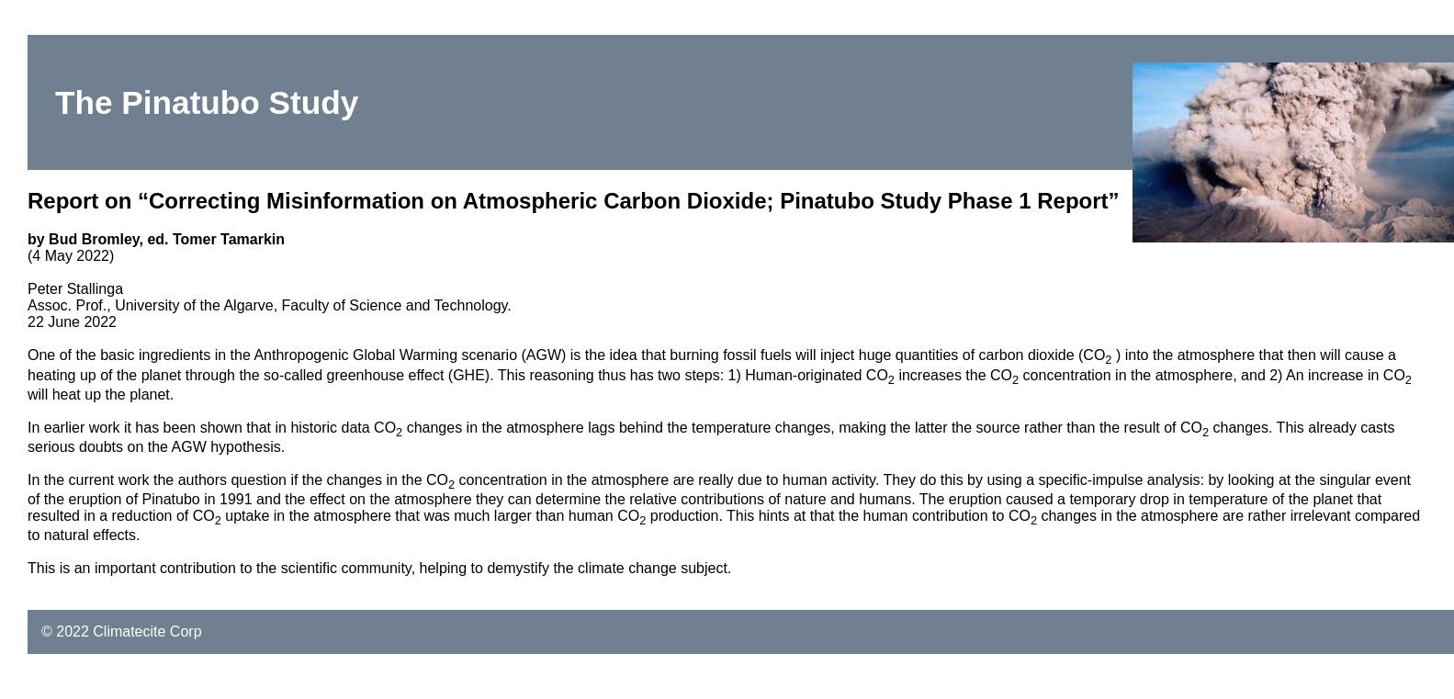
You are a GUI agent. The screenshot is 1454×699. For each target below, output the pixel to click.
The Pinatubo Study (206, 102)
